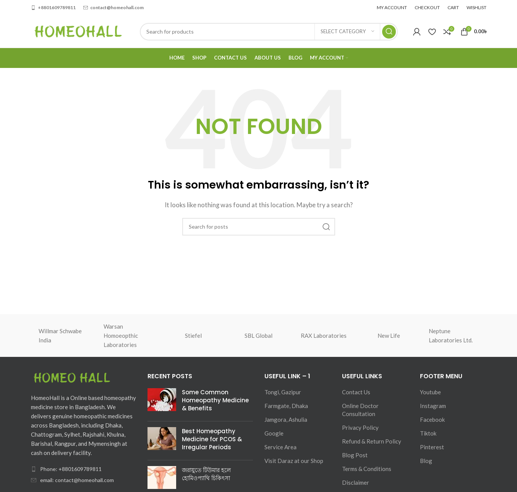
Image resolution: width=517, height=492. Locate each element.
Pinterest (432, 447)
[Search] (269, 31)
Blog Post (355, 455)
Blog (426, 460)
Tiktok (428, 433)
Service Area (280, 447)
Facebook (432, 419)
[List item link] (83, 469)
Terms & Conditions (366, 468)
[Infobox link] (53, 7)
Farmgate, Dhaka (286, 405)
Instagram (433, 405)
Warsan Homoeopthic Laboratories (121, 335)
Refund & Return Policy (371, 441)
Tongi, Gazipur (282, 392)
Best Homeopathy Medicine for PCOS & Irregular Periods (212, 439)
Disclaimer (355, 482)
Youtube (430, 392)
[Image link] (73, 377)
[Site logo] (78, 30)
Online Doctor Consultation (360, 409)
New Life (389, 335)
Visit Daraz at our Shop (293, 460)
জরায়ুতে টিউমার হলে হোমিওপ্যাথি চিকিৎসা (206, 474)
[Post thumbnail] (161, 401)
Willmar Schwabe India (60, 335)
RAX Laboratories (324, 335)
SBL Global (258, 335)
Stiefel (193, 335)
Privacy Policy (360, 427)
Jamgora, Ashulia (285, 419)
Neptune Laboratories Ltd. (451, 335)
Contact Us (356, 392)
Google (274, 433)
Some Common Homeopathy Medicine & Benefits (215, 400)
